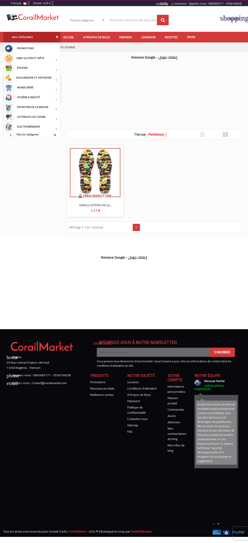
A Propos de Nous (139, 395)
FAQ (129, 431)
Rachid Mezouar (141, 531)
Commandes (176, 409)
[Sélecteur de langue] (21, 3)
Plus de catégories (28, 134)
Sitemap (132, 425)
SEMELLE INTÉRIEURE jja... (95, 205)
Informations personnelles (176, 389)
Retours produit (173, 400)
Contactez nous (137, 419)
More (191, 37)
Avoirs (172, 416)
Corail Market (77, 531)
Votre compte (175, 377)
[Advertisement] (145, 92)
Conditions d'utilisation (142, 388)
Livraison (133, 382)
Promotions (97, 382)
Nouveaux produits (102, 388)
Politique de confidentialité (136, 410)
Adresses (174, 422)
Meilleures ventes (102, 395)
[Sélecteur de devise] (49, 3)
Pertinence (159, 134)
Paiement (133, 401)
